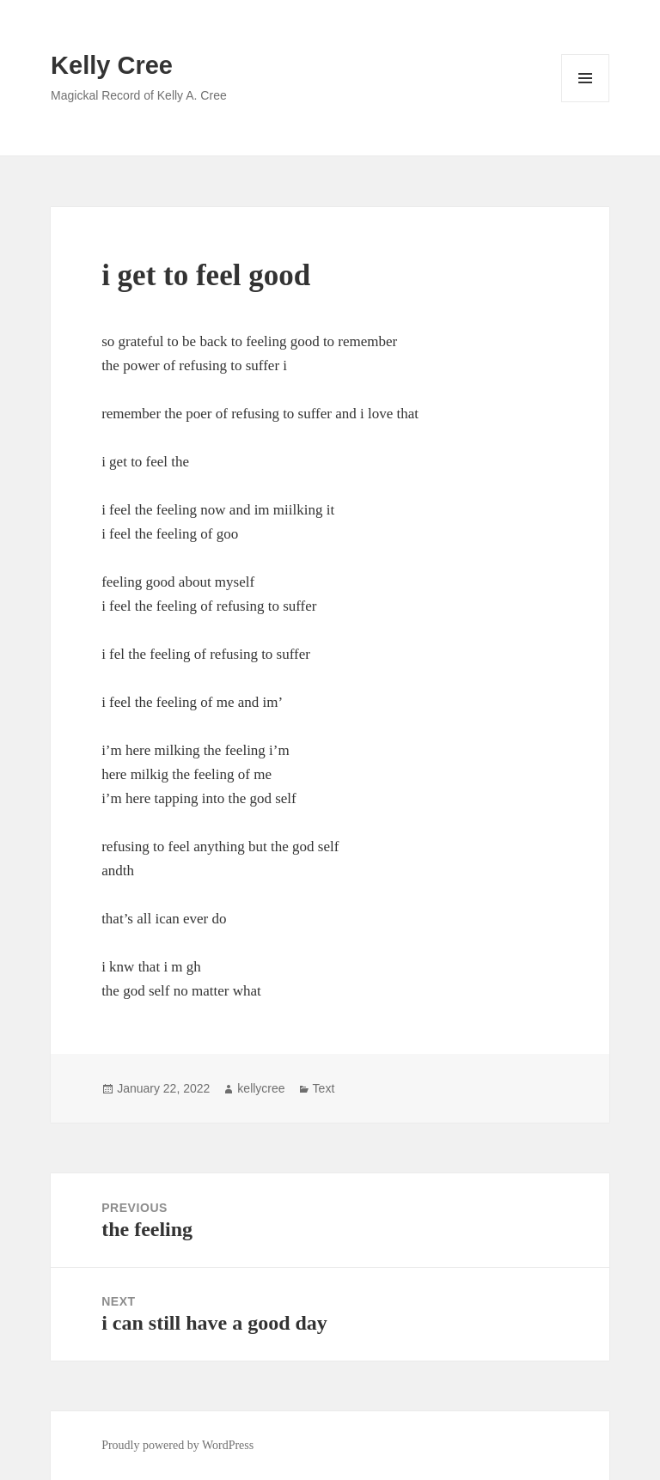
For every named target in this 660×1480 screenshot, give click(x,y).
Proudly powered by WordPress (177, 1445)
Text (324, 1088)
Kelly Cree (112, 65)
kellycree (260, 1088)
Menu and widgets (585, 101)
